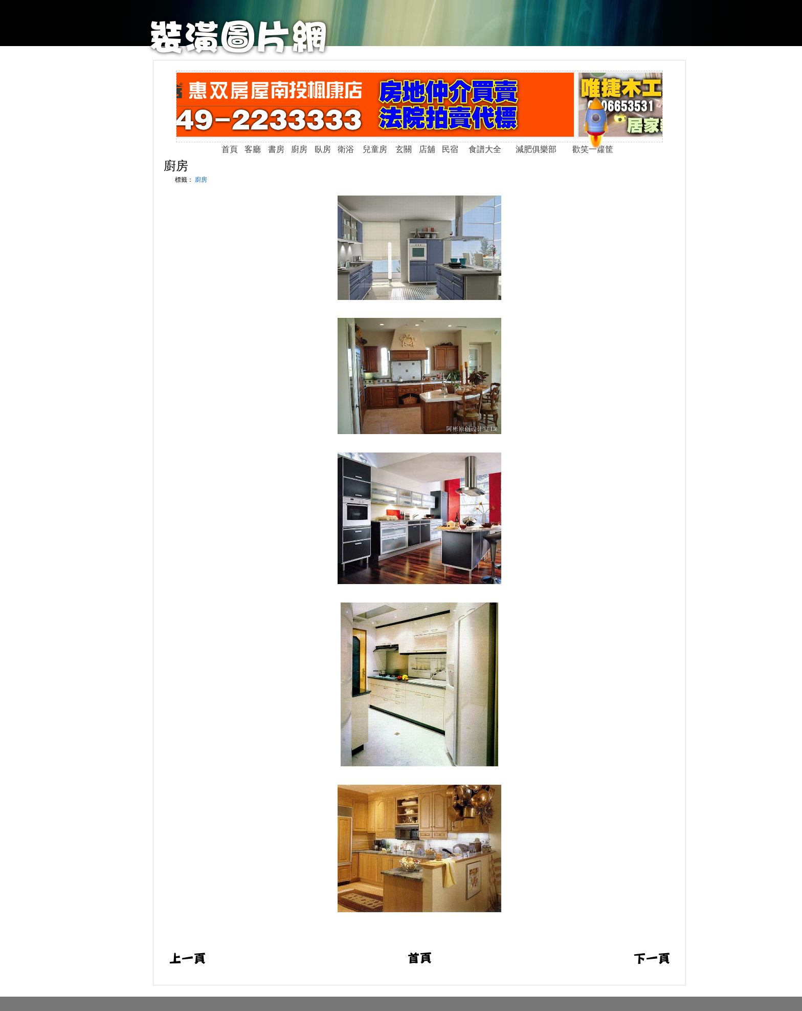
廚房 (176, 166)
